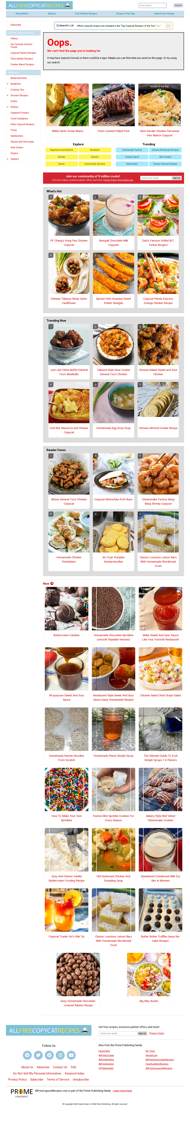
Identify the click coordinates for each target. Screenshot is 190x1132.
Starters (15, 159)
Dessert (95, 157)
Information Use (125, 180)
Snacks (14, 153)
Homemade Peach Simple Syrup (113, 755)
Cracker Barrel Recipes (22, 64)
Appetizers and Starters (61, 150)
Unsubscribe (81, 1079)
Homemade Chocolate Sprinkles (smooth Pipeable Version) (113, 637)
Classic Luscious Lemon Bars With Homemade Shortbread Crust (158, 562)
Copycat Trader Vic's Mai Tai (66, 936)
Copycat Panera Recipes (23, 52)
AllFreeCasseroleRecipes (159, 1068)
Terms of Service (58, 1079)
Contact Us (60, 1067)
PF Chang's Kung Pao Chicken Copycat (68, 243)
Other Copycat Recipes (22, 124)
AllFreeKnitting (106, 1059)
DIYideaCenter (106, 1068)
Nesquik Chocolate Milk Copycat (113, 243)
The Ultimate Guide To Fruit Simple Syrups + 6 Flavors (161, 758)
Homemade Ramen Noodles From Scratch (66, 758)
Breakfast (16, 83)
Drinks (14, 101)
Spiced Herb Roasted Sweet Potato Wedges (113, 301)
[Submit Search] (178, 5)
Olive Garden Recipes (22, 58)
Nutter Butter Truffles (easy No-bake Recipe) (160, 938)
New (48, 583)
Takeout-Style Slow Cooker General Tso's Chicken (113, 372)
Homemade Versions (95, 164)
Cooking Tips (17, 89)
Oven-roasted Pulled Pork (113, 131)
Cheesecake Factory (132, 150)
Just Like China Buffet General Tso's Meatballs (69, 372)
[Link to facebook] (27, 1055)
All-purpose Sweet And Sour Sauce (66, 697)
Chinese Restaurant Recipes (165, 150)
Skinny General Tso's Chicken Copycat (69, 501)
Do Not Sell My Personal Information (37, 1073)
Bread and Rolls (19, 78)
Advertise (43, 1067)
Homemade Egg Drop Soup (113, 428)
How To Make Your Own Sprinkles (67, 818)
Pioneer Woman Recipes (165, 164)
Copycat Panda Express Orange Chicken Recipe (158, 301)
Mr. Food (150, 1051)
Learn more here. (122, 1090)
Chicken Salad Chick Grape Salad (160, 695)
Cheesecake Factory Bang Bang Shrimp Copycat (158, 501)
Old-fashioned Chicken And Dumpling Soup (113, 878)
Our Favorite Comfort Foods (21, 45)
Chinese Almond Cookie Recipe (158, 428)
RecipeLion (151, 1055)
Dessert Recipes (19, 95)
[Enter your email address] (118, 1033)
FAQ (73, 1067)
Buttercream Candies (66, 635)
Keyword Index (74, 1073)
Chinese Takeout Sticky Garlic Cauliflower (69, 301)
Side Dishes (17, 147)
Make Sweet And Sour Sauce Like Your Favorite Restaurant (160, 637)
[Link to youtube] (71, 1055)
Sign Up (176, 178)
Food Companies (19, 118)
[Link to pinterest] (49, 1055)
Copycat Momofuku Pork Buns (114, 499)
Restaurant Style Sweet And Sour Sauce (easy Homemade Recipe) (113, 697)
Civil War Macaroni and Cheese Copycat (69, 430)
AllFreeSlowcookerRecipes (160, 1059)
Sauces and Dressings (22, 141)
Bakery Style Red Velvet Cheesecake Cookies (160, 818)
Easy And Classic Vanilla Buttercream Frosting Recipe (66, 878)
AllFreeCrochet (106, 1055)
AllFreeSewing (106, 1064)
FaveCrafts (104, 1051)
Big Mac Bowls (149, 1001)
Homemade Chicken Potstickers (68, 559)
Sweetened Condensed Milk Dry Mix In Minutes (160, 878)
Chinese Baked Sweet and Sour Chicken (158, 372)
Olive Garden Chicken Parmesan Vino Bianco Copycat (159, 133)
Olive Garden (165, 157)
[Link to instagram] (60, 1055)
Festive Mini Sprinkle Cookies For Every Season (113, 818)
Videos (14, 38)
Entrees (15, 107)
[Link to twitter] (38, 1055)
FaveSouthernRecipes (157, 1064)
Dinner (62, 164)
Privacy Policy (110, 180)
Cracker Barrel (132, 157)
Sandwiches (17, 135)
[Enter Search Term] (153, 5)
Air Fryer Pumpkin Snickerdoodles (113, 559)
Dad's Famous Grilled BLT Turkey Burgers (158, 243)
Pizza (14, 130)
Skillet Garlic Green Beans (67, 131)
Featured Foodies (20, 112)
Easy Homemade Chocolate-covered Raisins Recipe (78, 1003)
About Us (27, 1067)
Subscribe (16, 24)
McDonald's (132, 164)
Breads (61, 157)
